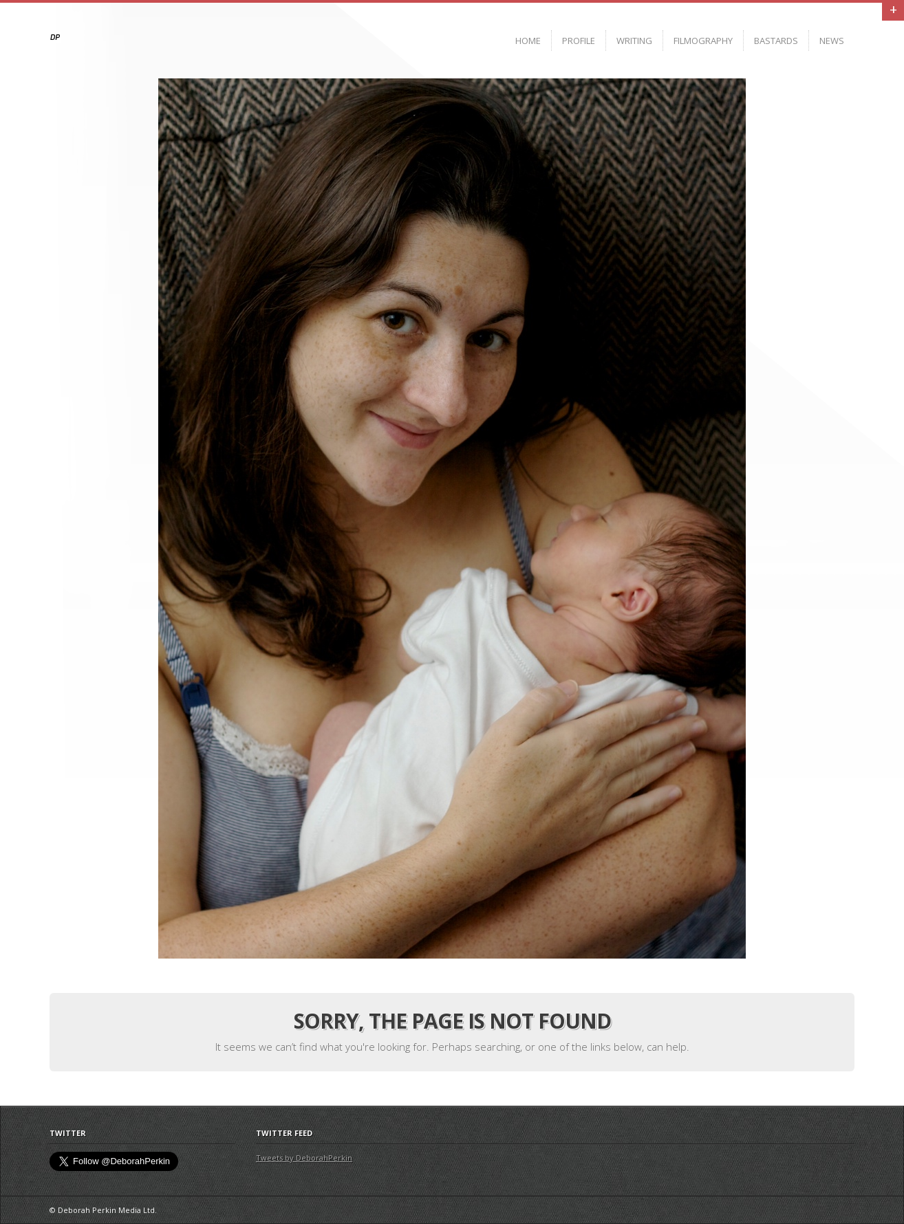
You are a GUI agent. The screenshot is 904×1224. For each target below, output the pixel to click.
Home (528, 40)
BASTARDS (776, 40)
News (831, 40)
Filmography (703, 40)
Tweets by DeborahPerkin (304, 1157)
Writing (634, 40)
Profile (578, 40)
